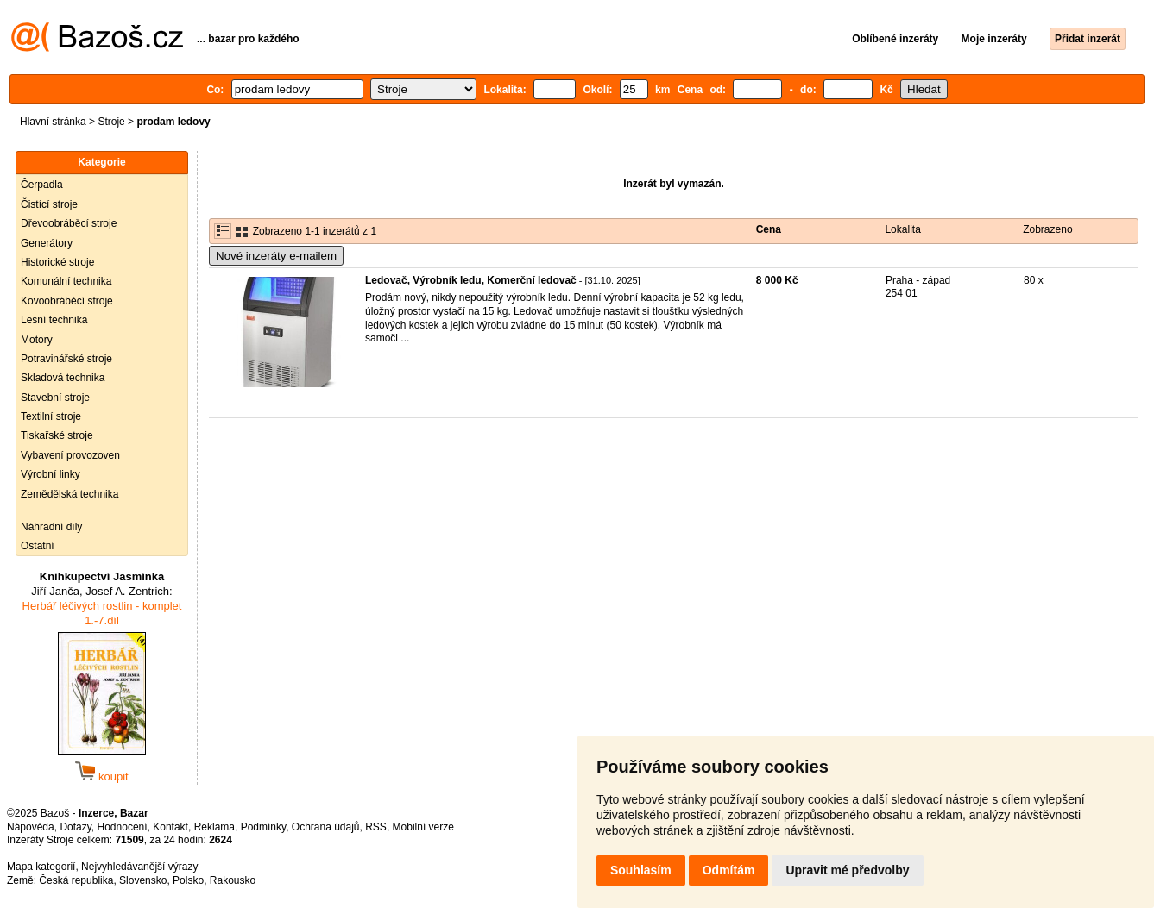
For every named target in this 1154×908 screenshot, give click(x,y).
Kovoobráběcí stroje (67, 301)
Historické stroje (57, 262)
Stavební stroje (55, 397)
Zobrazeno (1047, 229)
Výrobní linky (50, 474)
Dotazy (75, 827)
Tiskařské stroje (57, 435)
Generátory (47, 243)
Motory (37, 340)
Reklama (214, 827)
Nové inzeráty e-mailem (276, 255)
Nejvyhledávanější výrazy (139, 867)
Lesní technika (54, 320)
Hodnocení (123, 827)
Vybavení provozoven (70, 455)
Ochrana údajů (326, 827)
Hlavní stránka (53, 122)
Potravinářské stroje (66, 359)
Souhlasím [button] (641, 870)
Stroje (111, 122)
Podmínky (263, 827)
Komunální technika (66, 281)
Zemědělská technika (69, 494)
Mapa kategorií (41, 867)
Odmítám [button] (729, 870)
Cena (768, 229)
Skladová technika (62, 378)
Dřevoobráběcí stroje (69, 223)
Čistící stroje (49, 204)
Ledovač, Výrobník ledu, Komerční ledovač (471, 280)
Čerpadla (42, 184)
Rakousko (232, 880)
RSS (376, 827)
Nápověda (30, 827)
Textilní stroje (51, 416)
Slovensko (143, 880)
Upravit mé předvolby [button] (847, 870)
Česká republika (76, 880)
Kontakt (170, 827)
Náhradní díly (51, 527)
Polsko (188, 880)
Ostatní (37, 546)
